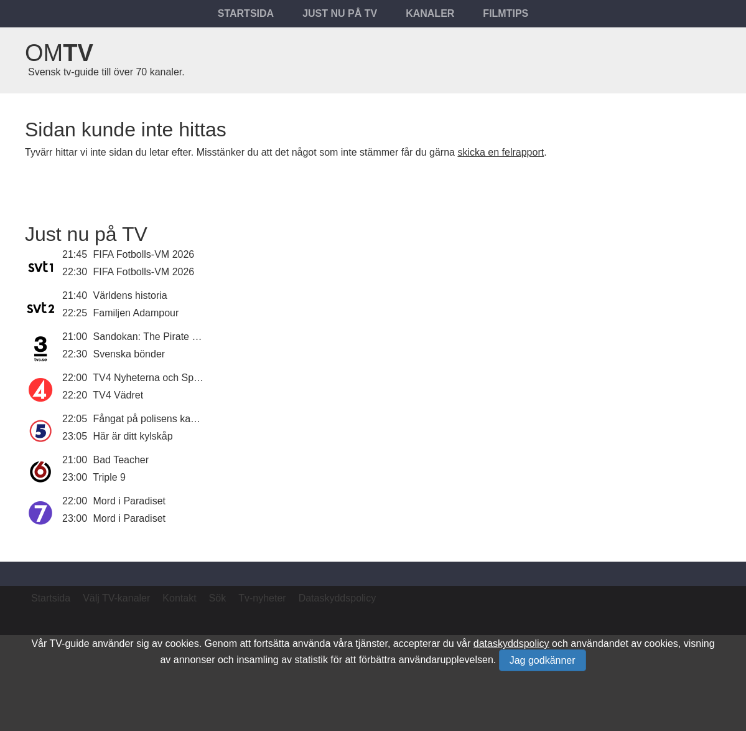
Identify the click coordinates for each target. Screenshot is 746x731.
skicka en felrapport (500, 152)
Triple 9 (109, 477)
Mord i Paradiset (129, 501)
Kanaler (430, 13)
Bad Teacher (121, 460)
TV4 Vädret (118, 395)
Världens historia (130, 295)
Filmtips (505, 13)
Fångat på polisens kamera (153, 418)
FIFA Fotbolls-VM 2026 (144, 254)
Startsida (246, 13)
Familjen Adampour (136, 313)
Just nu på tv (339, 13)
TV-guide (69, 643)
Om (59, 53)
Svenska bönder (129, 354)
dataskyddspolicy (511, 643)
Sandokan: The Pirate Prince (156, 336)
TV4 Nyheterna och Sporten (154, 377)
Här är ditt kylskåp (133, 436)
